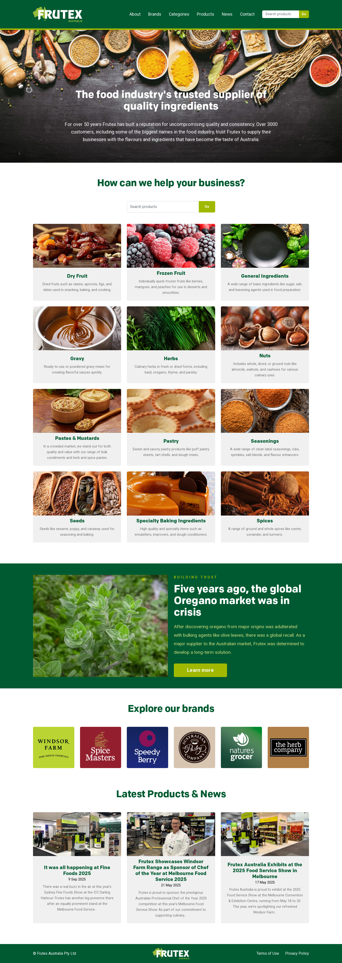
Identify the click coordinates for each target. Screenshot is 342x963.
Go (304, 14)
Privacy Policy (297, 953)
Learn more (77, 295)
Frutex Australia (49, 7)
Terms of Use (267, 953)
